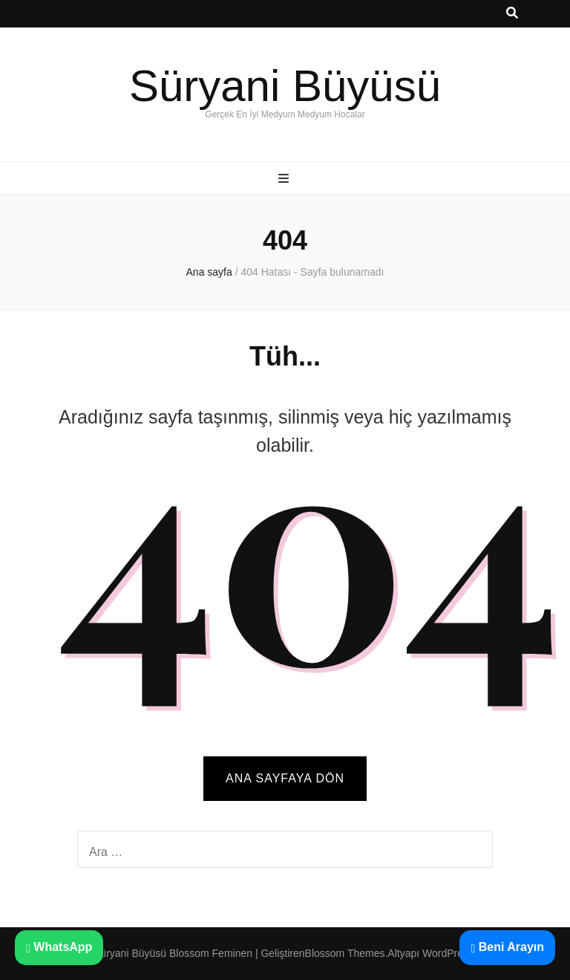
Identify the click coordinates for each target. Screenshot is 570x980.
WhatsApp (59, 947)
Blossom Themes (345, 953)
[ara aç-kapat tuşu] (512, 14)
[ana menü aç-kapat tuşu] (285, 179)
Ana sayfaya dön (285, 778)
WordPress (448, 953)
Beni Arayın (507, 947)
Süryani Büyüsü (285, 86)
